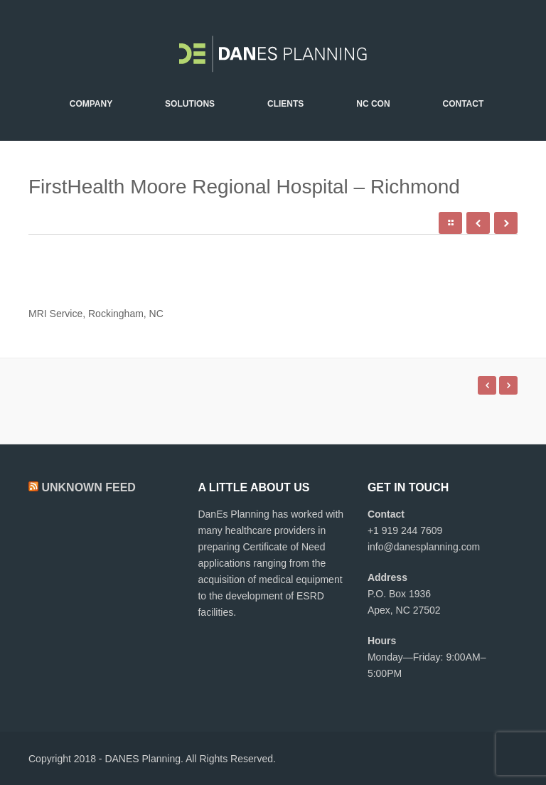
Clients (285, 104)
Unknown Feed (88, 487)
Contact (462, 104)
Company (91, 104)
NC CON (373, 104)
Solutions (190, 104)
